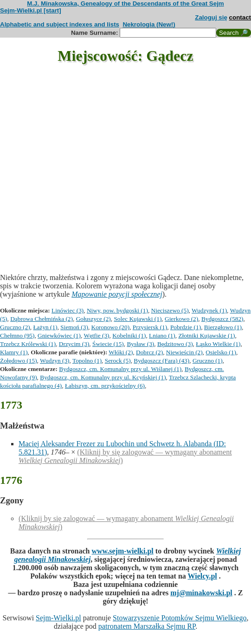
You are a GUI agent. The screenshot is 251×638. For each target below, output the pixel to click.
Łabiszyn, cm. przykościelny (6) (105, 385)
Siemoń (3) (74, 327)
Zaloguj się (211, 17)
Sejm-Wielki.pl (58, 618)
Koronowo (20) (110, 327)
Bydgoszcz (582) (222, 318)
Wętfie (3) (96, 335)
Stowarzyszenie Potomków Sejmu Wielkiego (179, 618)
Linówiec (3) (67, 310)
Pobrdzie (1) (185, 327)
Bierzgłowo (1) (223, 327)
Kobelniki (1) (129, 335)
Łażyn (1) (45, 327)
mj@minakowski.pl (201, 593)
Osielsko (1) (221, 352)
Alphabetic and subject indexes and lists (59, 24)
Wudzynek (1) (209, 310)
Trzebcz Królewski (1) (28, 343)
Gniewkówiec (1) (59, 335)
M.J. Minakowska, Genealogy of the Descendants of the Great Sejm (125, 3)
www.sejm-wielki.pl (122, 551)
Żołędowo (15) (18, 360)
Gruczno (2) (15, 327)
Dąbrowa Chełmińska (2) (41, 318)
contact (240, 17)
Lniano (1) (162, 335)
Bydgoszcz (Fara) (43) (161, 360)
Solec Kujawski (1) (137, 318)
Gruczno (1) (208, 360)
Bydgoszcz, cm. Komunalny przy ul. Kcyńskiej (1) (103, 377)
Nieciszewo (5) (170, 310)
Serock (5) (118, 360)
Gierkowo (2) (181, 318)
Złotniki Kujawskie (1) (206, 335)
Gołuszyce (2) (93, 318)
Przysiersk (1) (150, 327)
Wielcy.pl (202, 576)
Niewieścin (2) (184, 352)
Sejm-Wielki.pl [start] (30, 10)
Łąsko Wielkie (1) (218, 343)
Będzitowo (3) (175, 343)
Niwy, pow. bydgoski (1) (117, 310)
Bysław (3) (140, 343)
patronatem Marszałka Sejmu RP (146, 626)
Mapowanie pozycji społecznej (116, 294)
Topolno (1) (87, 360)
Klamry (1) (14, 352)
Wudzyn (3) (55, 360)
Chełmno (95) (17, 335)
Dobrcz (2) (149, 352)
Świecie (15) (108, 343)
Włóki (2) (121, 352)
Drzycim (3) (74, 343)
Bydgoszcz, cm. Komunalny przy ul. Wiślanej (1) (120, 368)
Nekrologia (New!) (148, 24)
